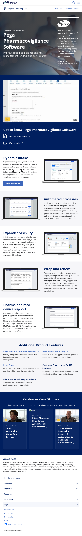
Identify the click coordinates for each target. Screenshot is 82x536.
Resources (41, 494)
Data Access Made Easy (55, 351)
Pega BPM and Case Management (21, 351)
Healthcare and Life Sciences (13, 30)
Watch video (16, 143)
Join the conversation (41, 478)
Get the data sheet (19, 136)
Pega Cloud (10, 365)
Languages (41, 499)
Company (41, 483)
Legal (41, 504)
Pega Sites (41, 488)
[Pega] (10, 2)
